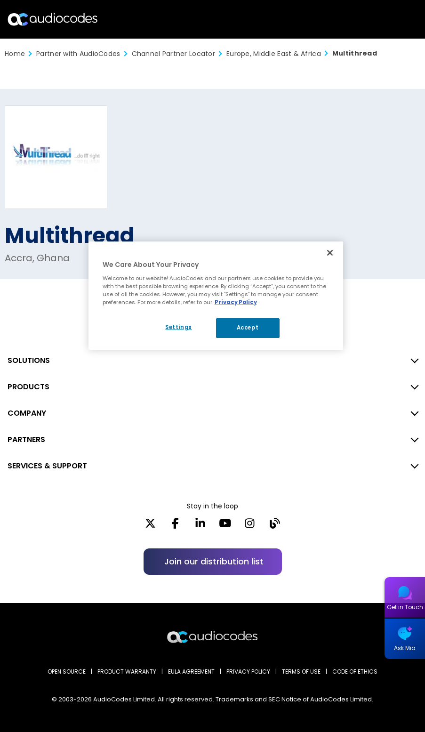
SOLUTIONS (29, 360)
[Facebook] (175, 526)
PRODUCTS (28, 386)
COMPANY (27, 413)
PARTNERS (26, 439)
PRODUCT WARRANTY (126, 672)
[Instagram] (250, 526)
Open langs (394, 19)
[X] (150, 526)
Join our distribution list (214, 561)
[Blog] (274, 526)
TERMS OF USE (301, 672)
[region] (216, 295)
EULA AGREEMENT (191, 672)
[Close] (330, 252)
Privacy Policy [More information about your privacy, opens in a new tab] (236, 302)
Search (377, 19)
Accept (247, 327)
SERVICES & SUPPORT (47, 465)
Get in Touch (405, 607)
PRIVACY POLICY (248, 672)
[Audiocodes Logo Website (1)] (53, 19)
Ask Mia (405, 648)
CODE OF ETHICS (354, 672)
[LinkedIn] (200, 526)
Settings (178, 327)
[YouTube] (225, 526)
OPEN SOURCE (67, 672)
